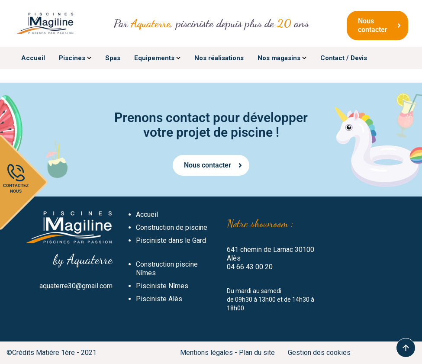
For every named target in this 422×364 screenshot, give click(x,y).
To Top (406, 348)
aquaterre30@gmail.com (76, 286)
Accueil (147, 214)
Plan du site (257, 352)
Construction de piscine (171, 227)
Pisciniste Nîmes (162, 286)
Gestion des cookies (319, 352)
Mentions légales (206, 352)
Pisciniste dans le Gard (171, 240)
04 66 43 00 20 (250, 267)
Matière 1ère (55, 352)
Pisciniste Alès (159, 299)
